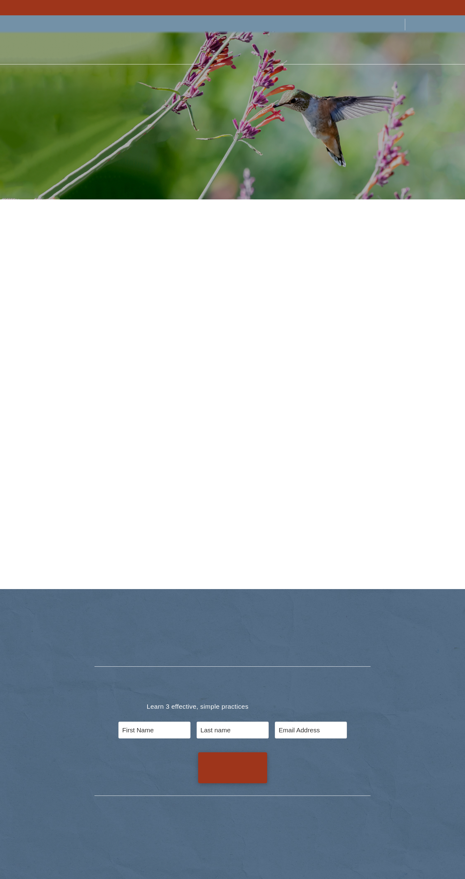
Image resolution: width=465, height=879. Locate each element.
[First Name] (154, 730)
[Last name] (233, 730)
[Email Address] (311, 730)
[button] (20, 48)
